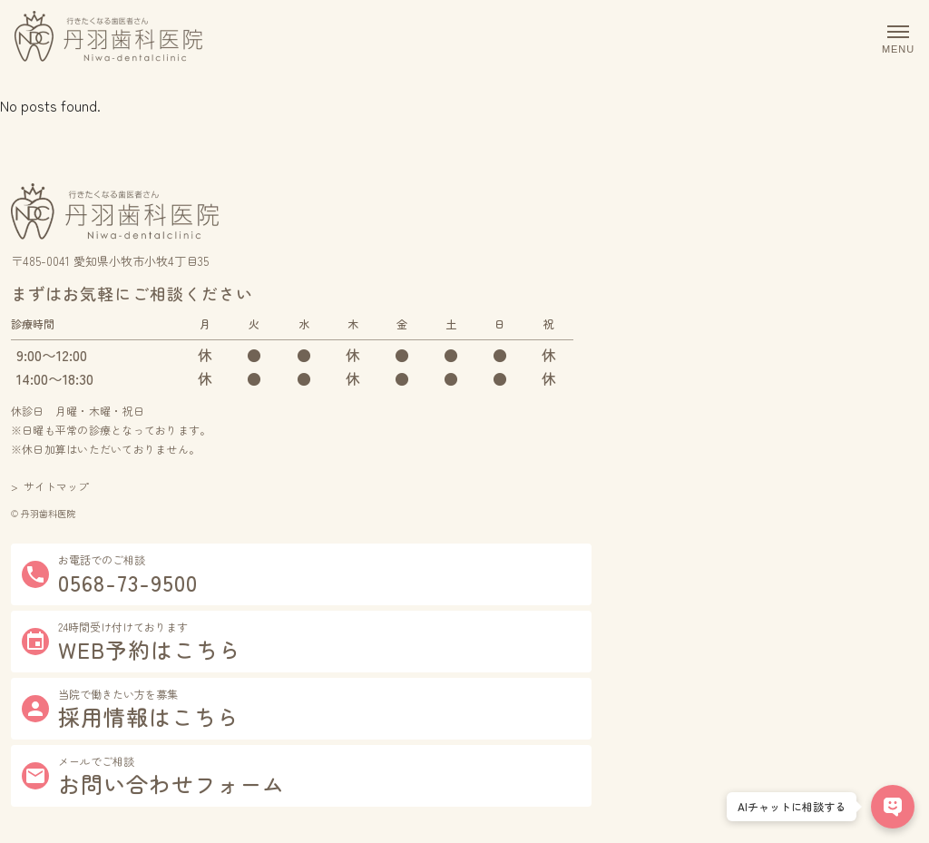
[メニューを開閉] (892, 40)
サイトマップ (56, 486)
